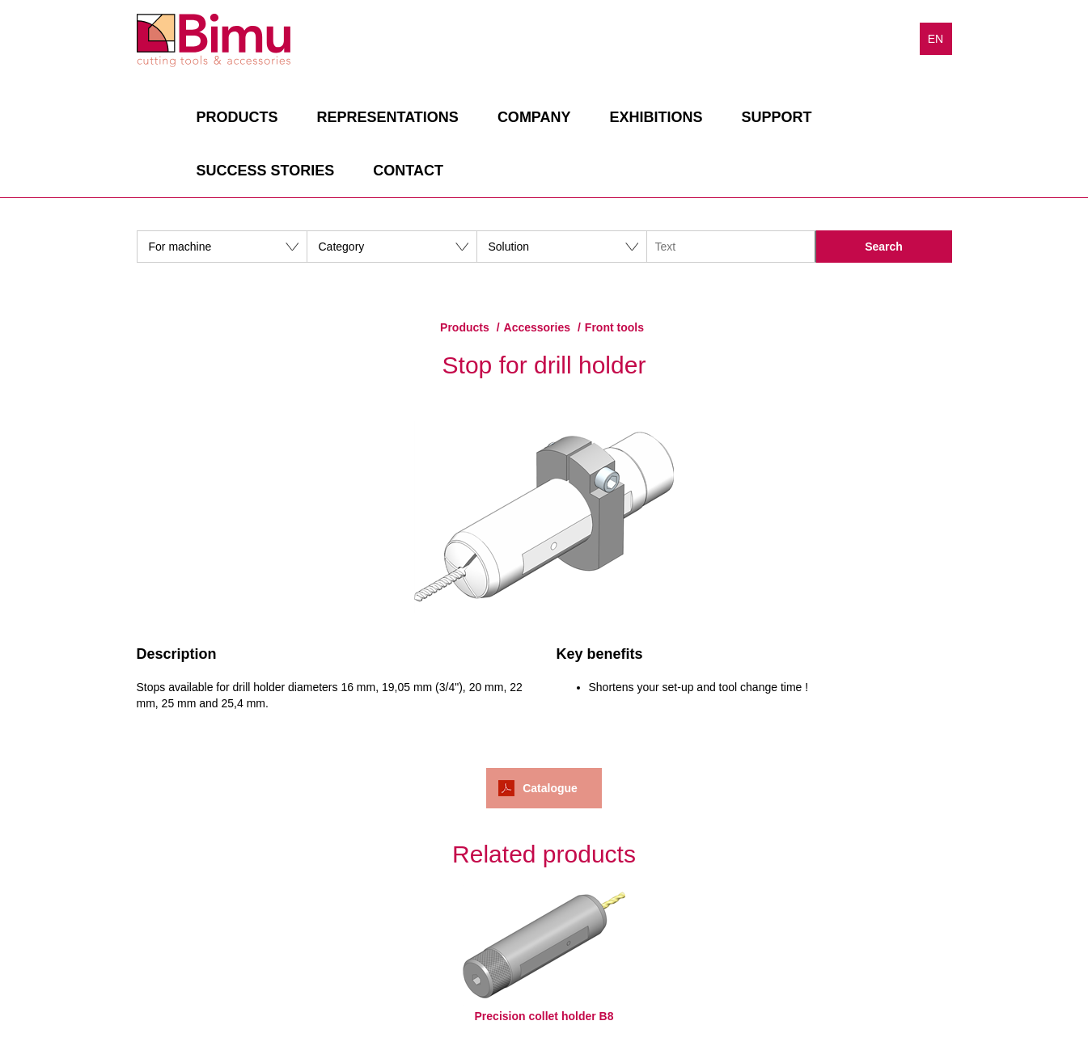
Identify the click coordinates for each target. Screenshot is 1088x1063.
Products (237, 117)
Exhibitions (656, 117)
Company (534, 117)
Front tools (614, 327)
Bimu (213, 40)
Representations (388, 117)
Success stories (266, 170)
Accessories (537, 327)
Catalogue (550, 788)
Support (777, 117)
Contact (408, 170)
